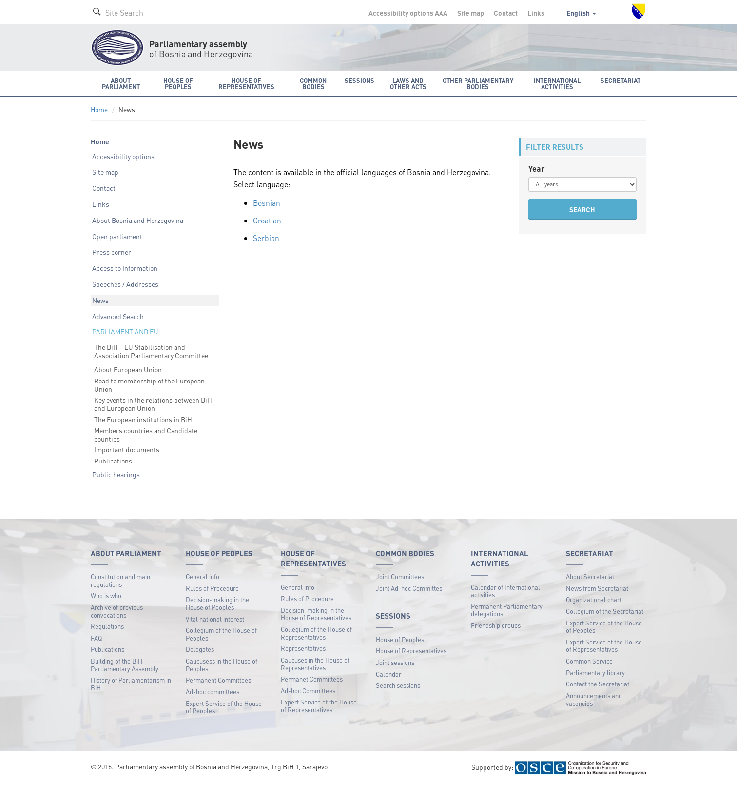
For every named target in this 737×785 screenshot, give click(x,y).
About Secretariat (590, 576)
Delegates (200, 649)
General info (202, 576)
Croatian (267, 220)
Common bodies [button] (313, 83)
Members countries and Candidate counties (145, 434)
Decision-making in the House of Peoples (217, 603)
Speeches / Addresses (125, 284)
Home (99, 109)
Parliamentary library (595, 672)
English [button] (581, 12)
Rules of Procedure (212, 588)
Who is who (106, 595)
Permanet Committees (312, 679)
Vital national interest (215, 619)
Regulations (107, 626)
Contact (506, 12)
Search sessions (398, 685)
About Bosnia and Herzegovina (137, 220)
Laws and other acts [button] (408, 83)
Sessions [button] (359, 80)
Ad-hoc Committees (308, 690)
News (100, 300)
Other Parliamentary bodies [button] (478, 83)
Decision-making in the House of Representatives (316, 614)
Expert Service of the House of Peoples (224, 707)
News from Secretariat (597, 588)
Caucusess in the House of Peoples (221, 665)
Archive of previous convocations (117, 611)
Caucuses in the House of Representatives (315, 664)
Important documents (126, 449)
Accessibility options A (407, 12)
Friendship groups (496, 625)
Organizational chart (593, 599)
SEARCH (582, 209)
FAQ (96, 638)
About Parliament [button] (121, 83)
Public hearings (116, 474)
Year (536, 168)
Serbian (266, 237)
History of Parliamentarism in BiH (131, 684)
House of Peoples (400, 639)
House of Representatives (411, 650)
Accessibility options (123, 156)
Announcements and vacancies (594, 699)
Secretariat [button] (620, 80)
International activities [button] (557, 83)
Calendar (388, 674)
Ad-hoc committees (212, 691)
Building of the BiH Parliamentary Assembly (124, 665)
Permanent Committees (218, 680)
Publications (113, 460)
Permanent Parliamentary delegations (507, 610)
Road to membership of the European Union (149, 384)
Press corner (111, 251)
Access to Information (124, 267)
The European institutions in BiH (143, 419)
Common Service (589, 661)
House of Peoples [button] (178, 83)
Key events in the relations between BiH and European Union (153, 403)
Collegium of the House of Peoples (221, 634)
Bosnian (267, 203)
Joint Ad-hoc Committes (409, 588)
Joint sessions (395, 662)
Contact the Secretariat (597, 684)
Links (535, 12)
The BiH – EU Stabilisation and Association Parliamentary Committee (151, 351)
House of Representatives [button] (246, 83)
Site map (470, 12)
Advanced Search (118, 316)
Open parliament (117, 236)
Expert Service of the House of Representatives (319, 706)
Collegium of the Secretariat (604, 611)
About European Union (128, 369)
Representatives (303, 648)
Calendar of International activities (505, 591)
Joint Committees (400, 576)
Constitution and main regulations (120, 580)
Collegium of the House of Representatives (316, 633)
